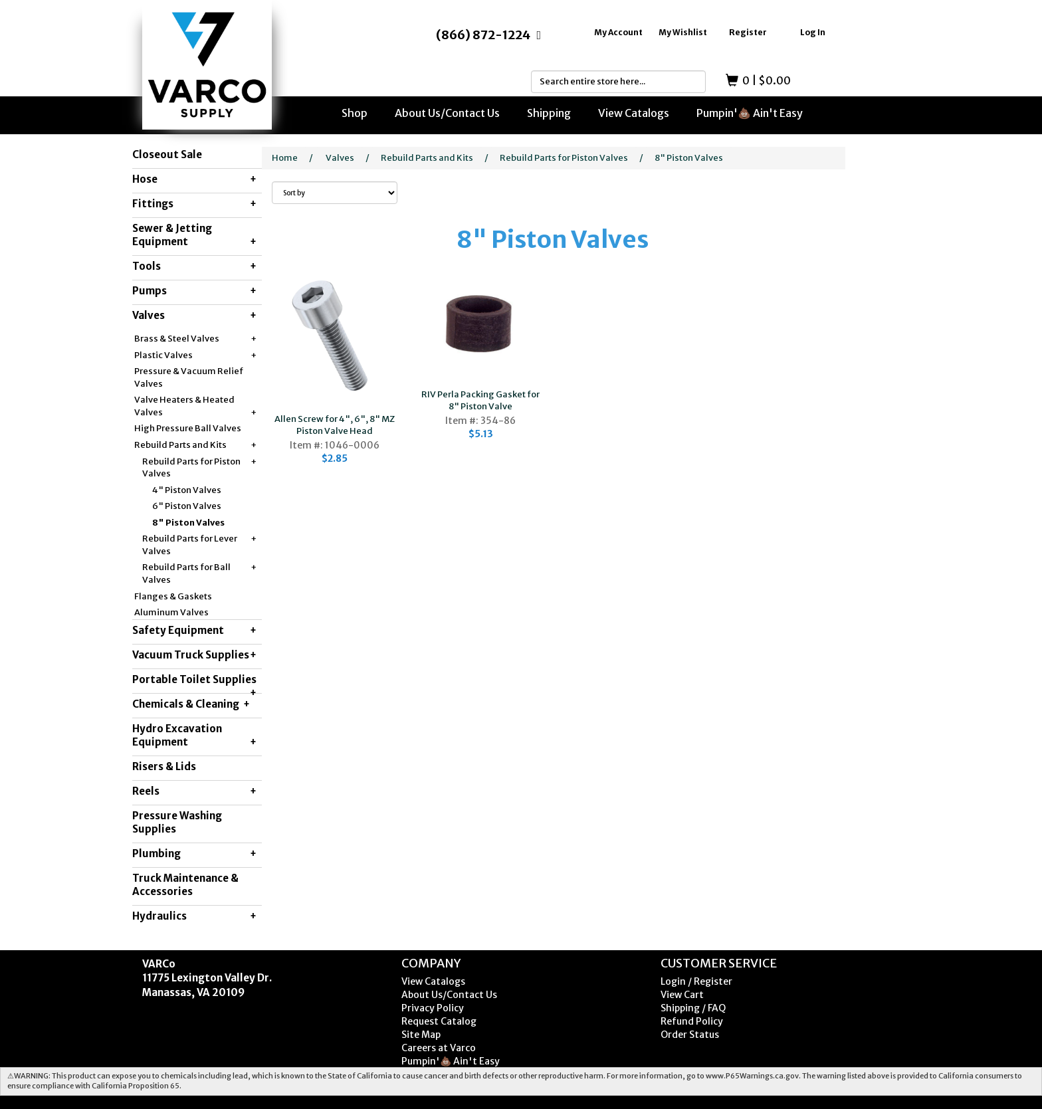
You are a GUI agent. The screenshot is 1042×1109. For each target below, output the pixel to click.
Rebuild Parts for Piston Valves (199, 468)
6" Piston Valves (186, 506)
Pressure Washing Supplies (177, 822)
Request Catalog (438, 1021)
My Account (618, 32)
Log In (812, 32)
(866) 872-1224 (483, 35)
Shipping (549, 113)
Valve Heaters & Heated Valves (195, 406)
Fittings (194, 204)
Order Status (690, 1035)
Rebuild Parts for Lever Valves (199, 545)
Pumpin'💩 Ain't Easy (749, 113)
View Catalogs (633, 113)
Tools (194, 266)
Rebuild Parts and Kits (195, 445)
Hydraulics (194, 916)
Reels (194, 791)
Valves (194, 315)
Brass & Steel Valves (195, 339)
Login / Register (696, 981)
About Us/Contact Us (447, 113)
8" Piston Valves (188, 522)
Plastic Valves (195, 356)
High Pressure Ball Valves (187, 428)
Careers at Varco (438, 1048)
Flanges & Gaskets (173, 596)
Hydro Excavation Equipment (194, 735)
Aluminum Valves (171, 612)
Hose (194, 179)
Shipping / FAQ (693, 1008)
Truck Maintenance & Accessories (185, 885)
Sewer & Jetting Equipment (194, 235)
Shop (354, 113)
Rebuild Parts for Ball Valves (199, 573)
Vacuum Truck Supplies (194, 655)
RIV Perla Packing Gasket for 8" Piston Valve (480, 401)
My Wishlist (683, 32)
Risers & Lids (164, 766)
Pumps (194, 291)
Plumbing (194, 853)
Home (285, 157)
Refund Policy (692, 1021)
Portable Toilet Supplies (194, 683)
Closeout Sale (167, 154)
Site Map (421, 1035)
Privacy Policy (432, 1008)
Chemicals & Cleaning (191, 704)
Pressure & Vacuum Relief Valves (188, 377)
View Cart (682, 995)
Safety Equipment (194, 630)
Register (748, 32)
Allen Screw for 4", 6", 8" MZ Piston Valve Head (334, 425)
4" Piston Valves (186, 490)
